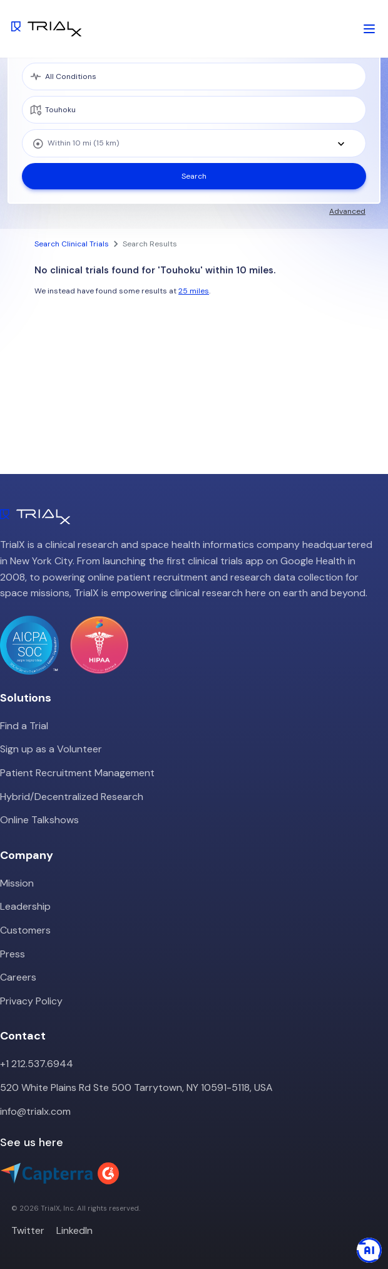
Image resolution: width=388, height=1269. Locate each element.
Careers (18, 977)
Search (194, 176)
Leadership (25, 906)
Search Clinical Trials (71, 244)
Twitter (27, 1230)
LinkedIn (74, 1230)
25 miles (193, 291)
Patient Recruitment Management (77, 772)
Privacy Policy (31, 1001)
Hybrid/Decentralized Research (71, 796)
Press (12, 954)
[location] (194, 110)
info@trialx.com (35, 1111)
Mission (17, 883)
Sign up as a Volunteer (51, 749)
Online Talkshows (39, 819)
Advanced (347, 211)
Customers (25, 930)
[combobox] (194, 143)
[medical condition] (194, 76)
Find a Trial (24, 725)
